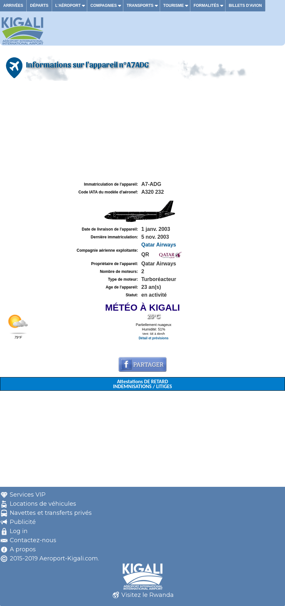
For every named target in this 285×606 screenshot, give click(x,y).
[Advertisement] (142, 131)
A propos (23, 549)
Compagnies (103, 5)
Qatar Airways (158, 244)
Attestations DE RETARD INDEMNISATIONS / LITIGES (142, 383)
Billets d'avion (245, 5)
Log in (19, 531)
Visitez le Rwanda (147, 595)
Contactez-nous (33, 540)
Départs (39, 5)
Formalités (206, 5)
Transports (140, 5)
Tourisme (173, 5)
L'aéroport (68, 5)
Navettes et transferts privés (51, 512)
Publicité (23, 522)
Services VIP (28, 494)
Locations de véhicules (43, 503)
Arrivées (13, 5)
